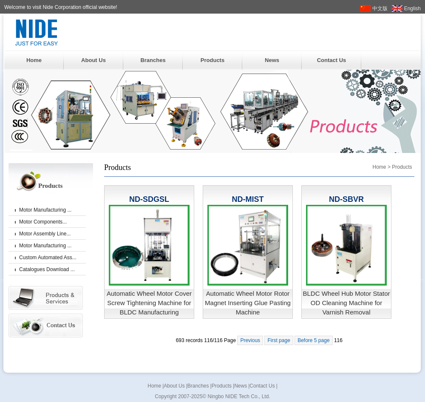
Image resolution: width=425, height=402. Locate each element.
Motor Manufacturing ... (45, 210)
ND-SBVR (346, 199)
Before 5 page (313, 340)
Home (34, 60)
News (272, 60)
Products (212, 60)
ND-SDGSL (149, 199)
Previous (250, 340)
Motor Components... (43, 222)
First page (278, 340)
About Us (93, 60)
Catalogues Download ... (47, 269)
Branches (152, 60)
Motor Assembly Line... (45, 234)
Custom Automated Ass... (47, 257)
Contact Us (331, 60)
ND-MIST (248, 199)
